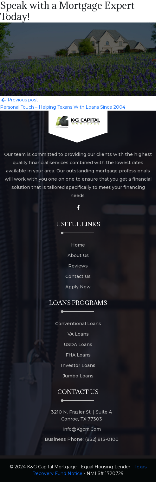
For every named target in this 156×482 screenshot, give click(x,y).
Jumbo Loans (78, 376)
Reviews (78, 266)
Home (78, 245)
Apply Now (78, 287)
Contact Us (78, 276)
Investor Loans (78, 365)
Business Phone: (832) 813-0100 (82, 439)
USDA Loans (78, 344)
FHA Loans (78, 355)
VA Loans (78, 334)
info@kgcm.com (81, 429)
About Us (78, 255)
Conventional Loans (78, 323)
